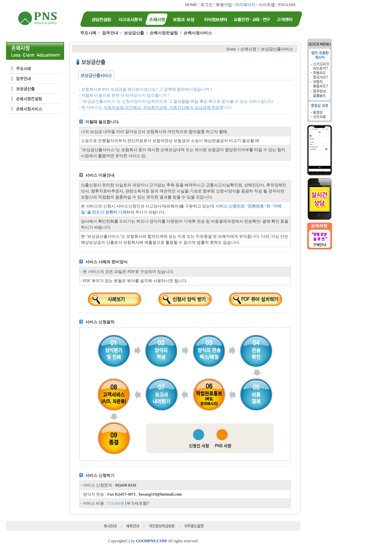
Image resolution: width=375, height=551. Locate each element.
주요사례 (88, 33)
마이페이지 (245, 4)
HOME (191, 4)
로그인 (206, 4)
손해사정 (248, 49)
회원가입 (224, 4)
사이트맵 (267, 4)
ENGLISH (286, 4)
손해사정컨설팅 (164, 33)
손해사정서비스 (198, 33)
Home (231, 49)
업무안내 (110, 33)
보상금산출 (134, 33)
